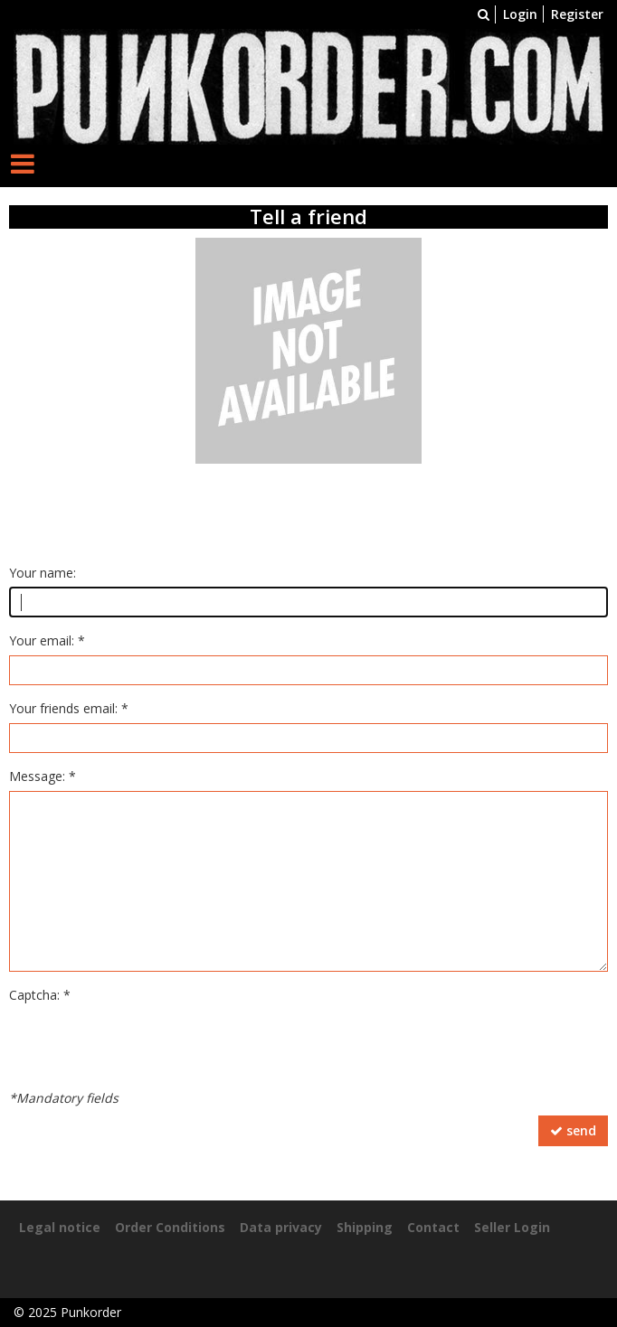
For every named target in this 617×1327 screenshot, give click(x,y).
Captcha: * (40, 994)
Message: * (42, 776)
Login (520, 14)
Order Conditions (170, 1227)
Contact (433, 1227)
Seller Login (512, 1227)
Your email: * (47, 640)
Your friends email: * (68, 708)
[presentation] (146, 1045)
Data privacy (281, 1227)
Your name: (42, 572)
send (573, 1130)
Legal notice (59, 1227)
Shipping (365, 1227)
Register (577, 14)
